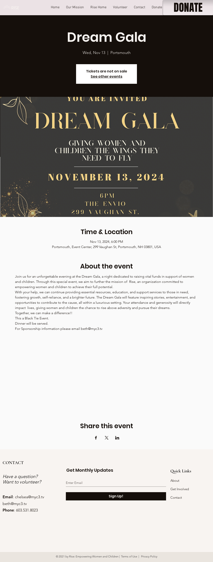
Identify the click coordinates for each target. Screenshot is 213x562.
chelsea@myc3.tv (29, 497)
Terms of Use (129, 556)
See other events (106, 76)
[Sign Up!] (116, 496)
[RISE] (16, 8)
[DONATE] (188, 7)
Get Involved (179, 489)
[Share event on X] (107, 438)
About (174, 480)
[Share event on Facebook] (96, 438)
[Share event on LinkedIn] (117, 438)
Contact (176, 497)
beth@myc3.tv (15, 503)
